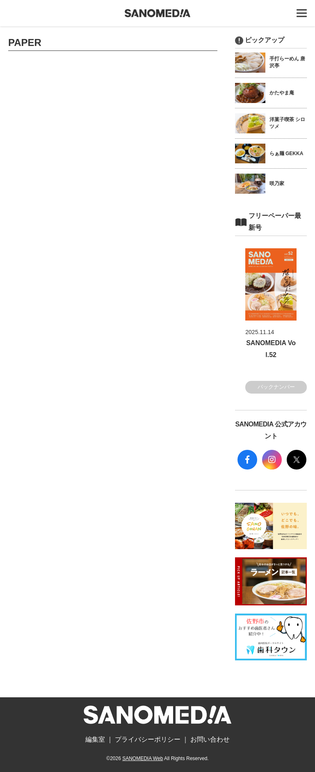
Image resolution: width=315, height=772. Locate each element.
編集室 (95, 739)
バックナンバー (276, 387)
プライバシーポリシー (147, 739)
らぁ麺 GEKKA (286, 153)
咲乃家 (276, 183)
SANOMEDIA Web (142, 758)
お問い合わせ (210, 739)
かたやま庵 (281, 93)
